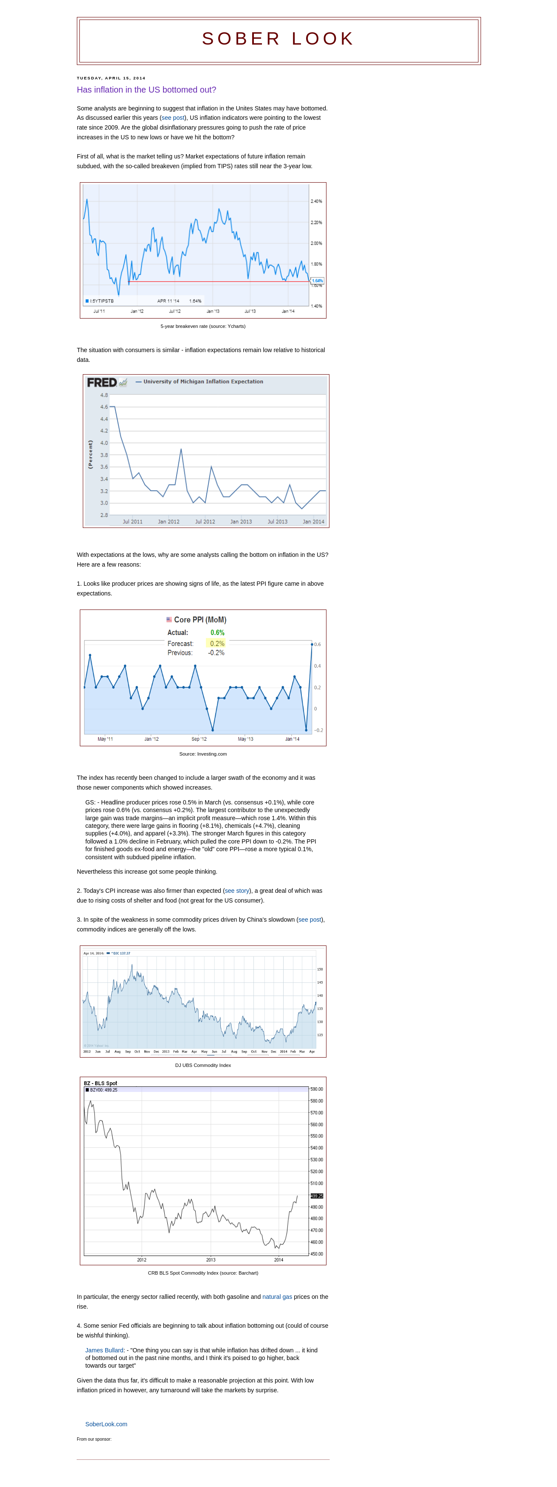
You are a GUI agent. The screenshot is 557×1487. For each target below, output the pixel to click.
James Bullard (104, 1350)
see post (173, 117)
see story (237, 890)
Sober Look (279, 38)
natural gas (277, 1296)
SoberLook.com (106, 1424)
